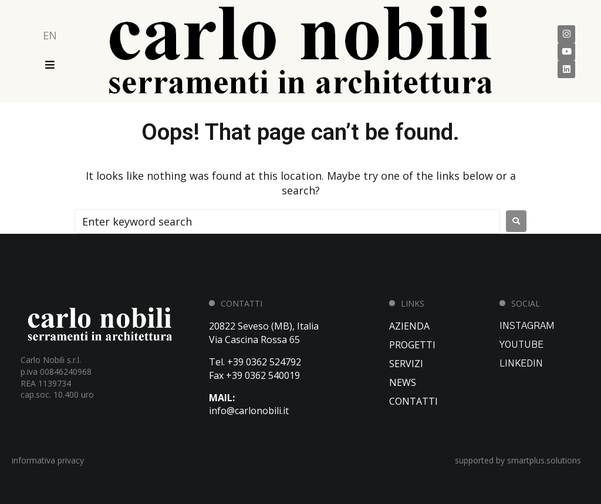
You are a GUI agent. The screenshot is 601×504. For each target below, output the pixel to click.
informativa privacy (48, 460)
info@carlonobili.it (249, 410)
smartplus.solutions (544, 460)
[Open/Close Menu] (49, 64)
